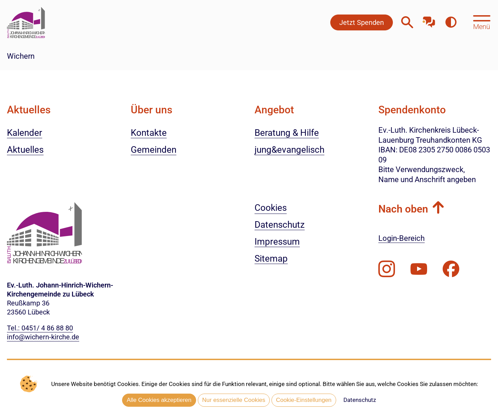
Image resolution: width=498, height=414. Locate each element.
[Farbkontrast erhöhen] (450, 22)
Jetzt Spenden (361, 22)
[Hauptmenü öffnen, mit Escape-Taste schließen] (481, 22)
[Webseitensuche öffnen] (407, 22)
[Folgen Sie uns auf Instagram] (386, 269)
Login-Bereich (401, 238)
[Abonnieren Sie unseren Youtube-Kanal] (419, 269)
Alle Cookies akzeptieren (159, 400)
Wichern (21, 56)
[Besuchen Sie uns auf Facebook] (451, 269)
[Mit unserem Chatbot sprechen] (429, 19)
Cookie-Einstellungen (304, 400)
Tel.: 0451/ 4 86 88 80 (40, 328)
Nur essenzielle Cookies (233, 400)
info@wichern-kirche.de (43, 337)
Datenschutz (359, 400)
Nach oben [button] (403, 209)
